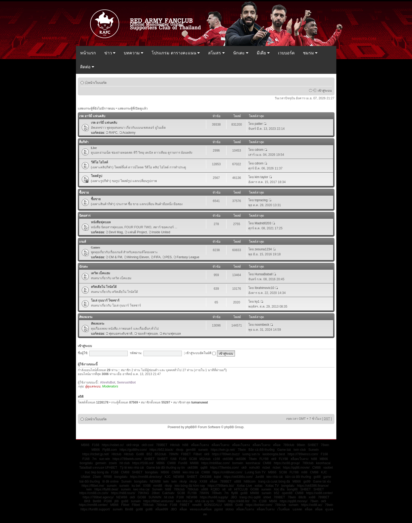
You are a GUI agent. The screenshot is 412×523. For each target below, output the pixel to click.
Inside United (161, 232)
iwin (166, 481)
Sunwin (313, 450)
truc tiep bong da (97, 472)
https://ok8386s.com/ (238, 477)
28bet (155, 493)
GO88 (254, 489)
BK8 (87, 501)
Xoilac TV (272, 486)
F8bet (197, 454)
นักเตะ (240, 53)
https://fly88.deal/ (106, 489)
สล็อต (277, 445)
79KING (143, 493)
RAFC (113, 132)
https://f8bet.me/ (92, 486)
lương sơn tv (251, 454)
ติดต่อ (87, 67)
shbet (267, 497)
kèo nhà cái (191, 472)
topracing (261, 200)
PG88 (108, 501)
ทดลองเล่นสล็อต (201, 509)
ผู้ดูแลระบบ (92, 386)
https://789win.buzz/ (226, 454)
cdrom (259, 150)
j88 (116, 501)
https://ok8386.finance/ (313, 486)
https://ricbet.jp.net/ (95, 454)
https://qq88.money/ (293, 501)
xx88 (312, 497)
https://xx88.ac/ (311, 505)
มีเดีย (263, 53)
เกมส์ (82, 242)
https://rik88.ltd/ (238, 501)
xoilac (259, 486)
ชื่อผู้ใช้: (83, 353)
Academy (129, 132)
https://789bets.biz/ (221, 486)
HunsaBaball (263, 274)
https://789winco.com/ (303, 454)
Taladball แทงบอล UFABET (98, 467)
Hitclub (175, 445)
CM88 (171, 463)
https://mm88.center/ (93, 505)
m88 (304, 472)
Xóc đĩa (279, 489)
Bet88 (97, 501)
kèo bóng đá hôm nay (190, 486)
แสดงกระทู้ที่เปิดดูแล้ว (133, 108)
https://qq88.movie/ (296, 467)
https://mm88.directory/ (146, 477)
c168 (216, 459)
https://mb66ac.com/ (215, 463)
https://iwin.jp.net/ (223, 450)
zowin (113, 463)
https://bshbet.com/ (259, 505)
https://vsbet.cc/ (113, 445)
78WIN (173, 454)
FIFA (157, 257)
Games (95, 247)
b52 (276, 493)
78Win (221, 501)
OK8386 (206, 477)
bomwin (237, 463)
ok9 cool (147, 445)
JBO (234, 497)
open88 (287, 493)
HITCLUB (241, 489)
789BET (161, 445)
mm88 (157, 486)
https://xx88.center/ (319, 493)
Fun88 (182, 463)
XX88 (203, 481)
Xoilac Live (244, 486)
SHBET (313, 445)
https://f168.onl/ (143, 463)
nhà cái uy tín (204, 501)
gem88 (191, 450)
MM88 (194, 463)
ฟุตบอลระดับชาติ (120, 333)
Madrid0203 (263, 223)
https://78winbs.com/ (224, 467)
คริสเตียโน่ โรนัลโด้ (104, 287)
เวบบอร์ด (286, 53)
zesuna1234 (263, 249)
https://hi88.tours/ (123, 493)
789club (288, 445)
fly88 (234, 493)
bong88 (292, 489)
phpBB (190, 427)
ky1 (257, 301)
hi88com (249, 481)
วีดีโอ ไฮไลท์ (99, 162)
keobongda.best (273, 454)
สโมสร (216, 53)
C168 (263, 501)
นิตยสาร (84, 216)
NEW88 (178, 477)
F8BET (186, 454)
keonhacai (253, 463)
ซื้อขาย (84, 192)
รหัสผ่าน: (136, 353)
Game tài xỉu (322, 481)
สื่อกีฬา (84, 142)
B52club (160, 454)
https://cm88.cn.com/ (94, 493)
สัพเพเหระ (85, 317)
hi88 (185, 445)
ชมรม (310, 53)
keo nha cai (141, 489)
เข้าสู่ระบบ (324, 90)
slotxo (229, 509)
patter (259, 124)
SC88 (193, 459)
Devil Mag (116, 232)
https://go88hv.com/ (133, 450)
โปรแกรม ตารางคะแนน (176, 53)
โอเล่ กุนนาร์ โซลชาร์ (105, 300)
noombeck (262, 325)
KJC (324, 472)
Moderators (110, 386)
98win (301, 445)
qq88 (204, 467)
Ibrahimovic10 (264, 288)
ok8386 (228, 459)
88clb (302, 497)
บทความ (133, 53)
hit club (125, 463)
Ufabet (85, 477)
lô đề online (110, 481)
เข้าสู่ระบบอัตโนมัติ (201, 353)
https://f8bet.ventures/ (158, 501)
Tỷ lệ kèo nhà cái (132, 467)
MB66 (85, 445)
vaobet (328, 467)
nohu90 (254, 467)
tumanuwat (199, 402)
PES (169, 257)
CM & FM (115, 257)
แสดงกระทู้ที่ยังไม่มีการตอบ (96, 108)
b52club (204, 459)
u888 (237, 481)
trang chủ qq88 (250, 497)
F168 (95, 445)
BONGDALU (213, 505)
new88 (196, 505)
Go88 (140, 454)
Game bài (284, 450)
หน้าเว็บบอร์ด (97, 82)
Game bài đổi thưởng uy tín (165, 467)
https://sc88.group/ (287, 463)
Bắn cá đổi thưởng (262, 450)
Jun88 (259, 477)
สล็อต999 (161, 509)
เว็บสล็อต (283, 509)
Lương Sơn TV (255, 472)
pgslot (218, 509)
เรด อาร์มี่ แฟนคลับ (92, 116)
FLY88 (263, 459)
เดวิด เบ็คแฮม (100, 273)
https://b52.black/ (161, 450)
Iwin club (299, 450)
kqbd (217, 477)
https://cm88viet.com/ (227, 472)
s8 (224, 489)
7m (94, 459)
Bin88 (129, 509)
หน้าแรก (88, 53)
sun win (104, 459)
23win (97, 477)
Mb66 (273, 501)
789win (217, 493)
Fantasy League (188, 257)
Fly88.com (109, 450)
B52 (149, 454)
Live (94, 148)
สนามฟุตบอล (172, 333)
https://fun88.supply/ (214, 497)
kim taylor (261, 177)
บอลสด (297, 509)
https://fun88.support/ (95, 509)
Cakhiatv (168, 493)
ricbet (266, 467)
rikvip (179, 450)
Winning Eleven (138, 257)
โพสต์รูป (96, 176)
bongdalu (86, 463)
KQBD (215, 489)
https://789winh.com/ (126, 459)
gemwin (100, 463)
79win (329, 505)
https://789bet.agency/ (98, 497)
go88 (317, 477)
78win (325, 445)
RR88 (108, 477)
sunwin (203, 450)
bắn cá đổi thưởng (298, 477)
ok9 (206, 454)
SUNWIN (154, 497)
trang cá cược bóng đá (274, 481)
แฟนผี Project (137, 232)
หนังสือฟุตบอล (101, 222)
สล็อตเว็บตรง (200, 445)
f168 (173, 459)
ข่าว (109, 53)
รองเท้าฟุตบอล (147, 333)
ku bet (136, 486)
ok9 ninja (132, 445)
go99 (307, 481)
